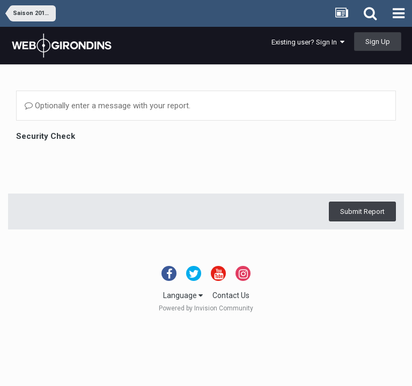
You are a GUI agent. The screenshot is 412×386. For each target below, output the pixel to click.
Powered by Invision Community (206, 308)
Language (183, 295)
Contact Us (230, 295)
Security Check (45, 136)
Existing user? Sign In (307, 42)
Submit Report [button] (362, 170)
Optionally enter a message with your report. (107, 105)
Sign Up (377, 42)
